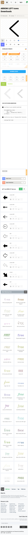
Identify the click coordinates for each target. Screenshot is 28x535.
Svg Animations (21, 505)
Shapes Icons (12, 509)
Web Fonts (7, 489)
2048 (23, 79)
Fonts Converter (4, 505)
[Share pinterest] (9, 527)
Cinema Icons (21, 508)
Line (11, 59)
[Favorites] (16, 199)
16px (5, 77)
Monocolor (5, 16)
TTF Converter (21, 503)
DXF (4, 59)
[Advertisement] (14, 146)
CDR (17, 56)
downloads (14, 71)
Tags (18, 489)
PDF (4, 56)
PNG (23, 54)
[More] (21, 199)
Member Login (3, 510)
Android (17, 59)
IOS (23, 59)
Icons (3, 84)
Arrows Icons (12, 506)
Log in (21, 2)
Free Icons (14, 489)
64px (17, 77)
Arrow (5, 171)
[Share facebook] (1, 527)
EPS (11, 56)
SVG (4, 54)
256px (4, 79)
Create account (12, 510)
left (10, 233)
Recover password (22, 510)
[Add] (11, 199)
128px (23, 77)
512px (10, 79)
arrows (12, 16)
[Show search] (11, 2)
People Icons (3, 508)
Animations (10, 84)
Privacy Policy (3, 512)
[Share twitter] (6, 527)
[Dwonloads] (19, 199)
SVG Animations (14, 54)
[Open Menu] (15, 2)
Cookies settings (12, 512)
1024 (17, 79)
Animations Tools (12, 505)
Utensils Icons (3, 509)
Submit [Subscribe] (23, 527)
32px (11, 77)
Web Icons (23, 489)
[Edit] (13, 199)
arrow (11, 272)
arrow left (12, 195)
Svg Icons (2, 2)
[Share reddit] (4, 527)
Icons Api (20, 509)
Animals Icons (3, 506)
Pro (18, 45)
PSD (23, 56)
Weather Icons (21, 506)
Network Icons (12, 508)
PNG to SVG (3, 503)
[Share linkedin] (11, 527)
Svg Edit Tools (12, 503)
